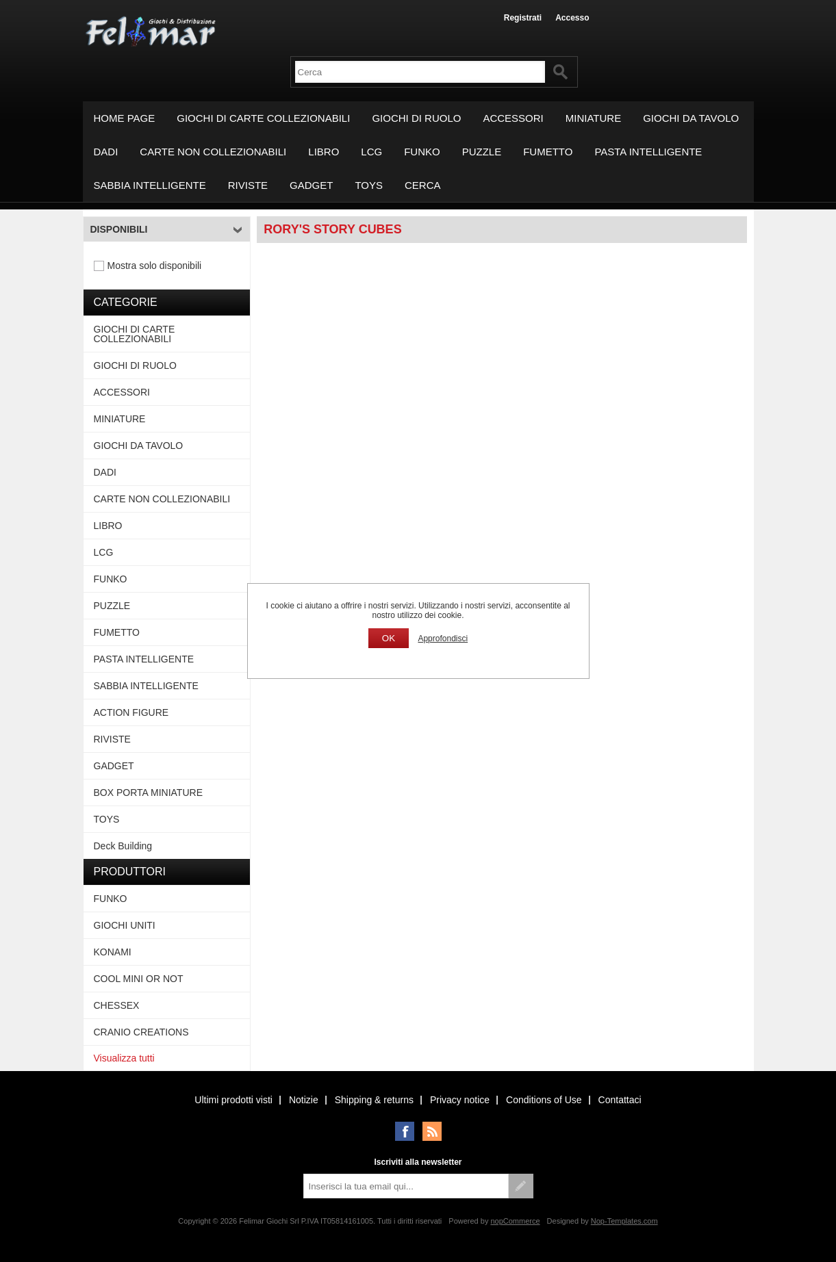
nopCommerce (515, 1221)
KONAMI (112, 952)
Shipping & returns (374, 1099)
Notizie (303, 1099)
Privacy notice (460, 1099)
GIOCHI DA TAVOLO (691, 118)
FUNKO (422, 151)
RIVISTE (248, 185)
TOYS (369, 185)
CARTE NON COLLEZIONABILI (213, 151)
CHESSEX (117, 1005)
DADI (106, 151)
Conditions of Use (544, 1099)
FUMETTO (547, 151)
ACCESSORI (513, 118)
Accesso (572, 18)
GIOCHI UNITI (124, 925)
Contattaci (620, 1099)
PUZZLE (482, 151)
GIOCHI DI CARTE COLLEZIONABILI (263, 118)
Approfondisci (443, 638)
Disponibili (119, 229)
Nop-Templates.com (624, 1221)
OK (388, 638)
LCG (371, 151)
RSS (432, 1131)
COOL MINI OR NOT (138, 978)
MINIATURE (593, 118)
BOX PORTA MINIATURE (148, 792)
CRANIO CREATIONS (141, 1032)
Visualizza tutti (124, 1058)
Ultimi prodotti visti (233, 1099)
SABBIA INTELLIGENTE (150, 185)
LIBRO (323, 151)
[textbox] (420, 72)
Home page (124, 118)
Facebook (404, 1131)
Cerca (423, 185)
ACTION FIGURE (131, 712)
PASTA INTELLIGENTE (648, 151)
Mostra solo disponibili (154, 265)
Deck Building (123, 845)
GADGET (311, 185)
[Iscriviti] (406, 1186)
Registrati (523, 18)
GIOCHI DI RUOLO (416, 118)
